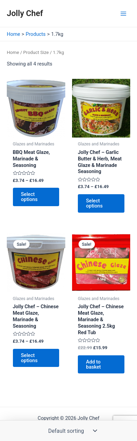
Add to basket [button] (93, 364)
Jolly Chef (25, 13)
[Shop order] (71, 431)
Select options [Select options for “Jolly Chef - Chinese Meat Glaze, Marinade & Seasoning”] (29, 358)
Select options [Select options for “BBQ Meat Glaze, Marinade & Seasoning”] (29, 196)
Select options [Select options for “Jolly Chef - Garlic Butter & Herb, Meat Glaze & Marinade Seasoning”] (94, 203)
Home (13, 52)
